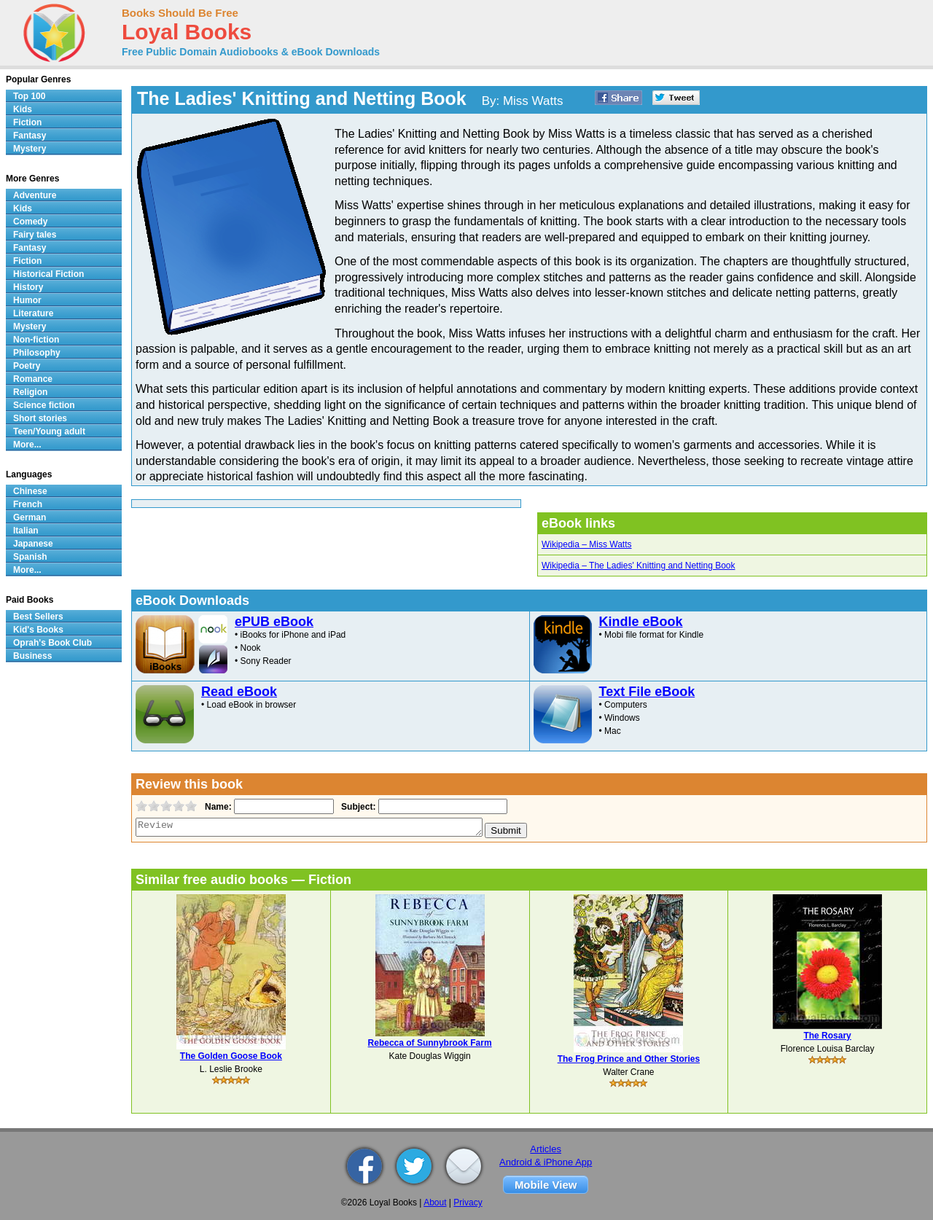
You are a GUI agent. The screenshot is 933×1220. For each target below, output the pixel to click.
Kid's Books (38, 630)
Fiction (27, 122)
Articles (545, 1148)
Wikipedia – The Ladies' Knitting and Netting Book (638, 565)
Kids (22, 109)
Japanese (33, 544)
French (27, 504)
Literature (33, 313)
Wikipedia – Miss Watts (587, 544)
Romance (32, 379)
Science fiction (44, 405)
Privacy (467, 1202)
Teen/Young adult (49, 431)
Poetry (26, 366)
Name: (217, 807)
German (29, 517)
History (28, 287)
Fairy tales (34, 235)
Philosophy (36, 353)
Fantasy (29, 135)
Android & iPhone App (545, 1162)
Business (32, 656)
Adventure (34, 195)
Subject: (357, 807)
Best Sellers (38, 616)
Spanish (30, 557)
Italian (26, 530)
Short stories (40, 418)
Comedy (30, 221)
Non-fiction (36, 340)
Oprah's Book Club (52, 643)
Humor (27, 300)
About (434, 1202)
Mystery (29, 149)
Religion (30, 392)
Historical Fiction (48, 274)
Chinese (30, 491)
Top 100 (29, 96)
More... (27, 444)
